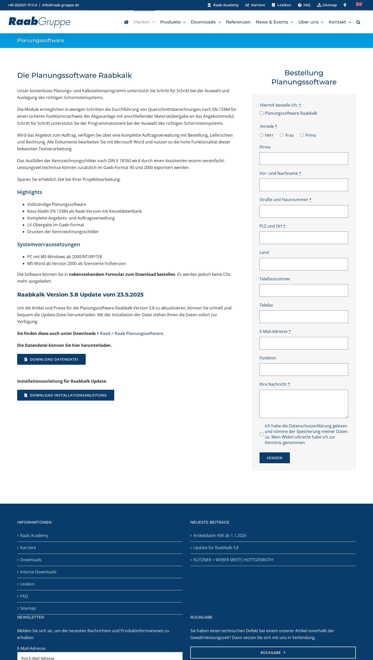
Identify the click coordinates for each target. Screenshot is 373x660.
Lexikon (27, 584)
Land (264, 252)
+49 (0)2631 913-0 (22, 5)
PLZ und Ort (273, 226)
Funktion (268, 358)
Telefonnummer (275, 279)
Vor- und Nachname (280, 173)
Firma (310, 135)
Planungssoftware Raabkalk (291, 113)
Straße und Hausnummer (286, 199)
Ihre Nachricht (275, 384)
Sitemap (28, 608)
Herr (269, 135)
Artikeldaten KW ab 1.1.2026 (219, 535)
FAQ (24, 596)
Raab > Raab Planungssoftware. (132, 333)
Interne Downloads (38, 572)
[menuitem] (359, 5)
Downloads (31, 560)
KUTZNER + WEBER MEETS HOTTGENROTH (233, 560)
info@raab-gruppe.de (60, 5)
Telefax (266, 305)
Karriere (28, 547)
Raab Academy (34, 535)
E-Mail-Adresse (275, 331)
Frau (289, 135)
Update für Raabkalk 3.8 (216, 547)
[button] (358, 21)
